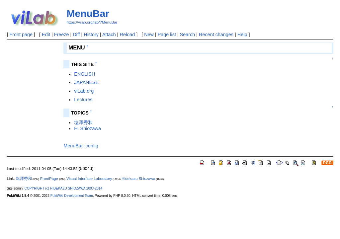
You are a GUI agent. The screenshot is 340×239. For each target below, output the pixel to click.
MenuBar (87, 13)
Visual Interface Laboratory (89, 179)
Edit (46, 34)
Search (187, 34)
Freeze (61, 34)
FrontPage (49, 179)
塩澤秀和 (83, 122)
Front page (21, 34)
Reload (127, 34)
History (91, 34)
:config (91, 145)
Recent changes (216, 34)
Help (242, 34)
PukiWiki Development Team (71, 196)
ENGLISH (84, 74)
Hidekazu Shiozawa (138, 179)
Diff (76, 34)
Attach (109, 34)
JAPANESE (86, 82)
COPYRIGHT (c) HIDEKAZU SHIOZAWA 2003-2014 (63, 188)
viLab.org (84, 91)
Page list (167, 34)
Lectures (83, 99)
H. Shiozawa (87, 128)
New (149, 34)
